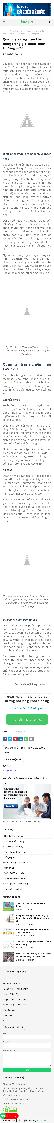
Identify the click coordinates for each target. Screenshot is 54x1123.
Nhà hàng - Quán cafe (15, 1004)
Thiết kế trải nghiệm (14, 878)
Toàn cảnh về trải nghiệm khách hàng (31, 904)
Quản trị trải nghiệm (20, 31)
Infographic (9, 857)
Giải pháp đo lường (14, 846)
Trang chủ (7, 31)
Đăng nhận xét (9, 770)
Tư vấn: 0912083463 (27, 719)
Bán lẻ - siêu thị (12, 983)
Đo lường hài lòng (13, 888)
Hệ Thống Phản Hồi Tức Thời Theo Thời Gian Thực (32, 931)
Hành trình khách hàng (15, 851)
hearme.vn (16, 1095)
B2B (6, 978)
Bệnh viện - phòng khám (16, 988)
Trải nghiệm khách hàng (16, 883)
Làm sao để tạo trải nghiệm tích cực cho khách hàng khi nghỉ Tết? (33, 955)
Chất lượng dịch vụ (13, 835)
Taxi (6, 1020)
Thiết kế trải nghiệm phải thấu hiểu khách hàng (33, 943)
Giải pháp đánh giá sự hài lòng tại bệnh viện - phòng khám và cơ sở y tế (32, 918)
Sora (13, 1120)
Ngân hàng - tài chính (15, 999)
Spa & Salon (10, 1009)
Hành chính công (12, 994)
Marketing (9, 867)
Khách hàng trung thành (16, 862)
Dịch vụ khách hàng (14, 841)
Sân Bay (8, 1015)
